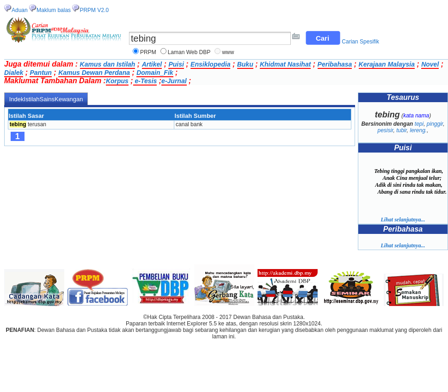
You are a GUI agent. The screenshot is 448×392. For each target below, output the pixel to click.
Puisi (176, 64)
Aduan (20, 10)
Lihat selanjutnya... (402, 219)
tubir (401, 130)
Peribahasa (335, 64)
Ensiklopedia (210, 64)
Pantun (40, 72)
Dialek (13, 72)
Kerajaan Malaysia (387, 64)
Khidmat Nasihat (285, 64)
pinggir (435, 124)
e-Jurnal (173, 81)
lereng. (418, 130)
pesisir (385, 130)
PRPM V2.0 (94, 10)
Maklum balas (54, 10)
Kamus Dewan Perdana (94, 72)
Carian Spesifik (360, 41)
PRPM (148, 52)
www (228, 52)
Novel (430, 64)
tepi (419, 124)
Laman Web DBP (189, 52)
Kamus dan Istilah (107, 64)
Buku (245, 64)
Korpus (117, 81)
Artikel (152, 64)
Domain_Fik (154, 72)
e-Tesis (145, 81)
